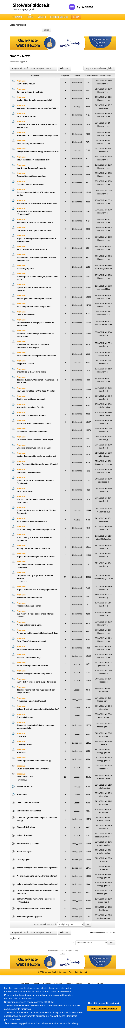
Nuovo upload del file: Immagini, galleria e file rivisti (37, 278)
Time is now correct (25, 315)
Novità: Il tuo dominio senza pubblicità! (34, 100)
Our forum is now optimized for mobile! (34, 230)
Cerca (46, 30)
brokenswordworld (102, 837)
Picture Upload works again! (29, 625)
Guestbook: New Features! (29, 472)
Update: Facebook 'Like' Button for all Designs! (34, 288)
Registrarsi (17, 17)
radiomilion (102, 456)
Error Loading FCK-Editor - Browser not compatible (35, 538)
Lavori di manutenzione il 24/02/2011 (33, 769)
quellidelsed (102, 482)
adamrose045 (102, 289)
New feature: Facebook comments (32, 432)
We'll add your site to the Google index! (34, 307)
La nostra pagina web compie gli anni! (34, 448)
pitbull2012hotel (102, 539)
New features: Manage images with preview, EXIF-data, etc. (36, 258)
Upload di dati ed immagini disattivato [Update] (38, 709)
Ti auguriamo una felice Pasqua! (31, 701)
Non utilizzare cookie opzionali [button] (103, 1003)
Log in (76, 17)
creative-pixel (102, 778)
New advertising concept (28, 843)
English (36, 984)
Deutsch (25, 984)
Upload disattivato (25, 835)
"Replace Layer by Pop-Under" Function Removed (35, 576)
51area (102, 861)
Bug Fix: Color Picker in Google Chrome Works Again (35, 500)
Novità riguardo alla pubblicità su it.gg (34, 761)
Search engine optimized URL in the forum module (36, 193)
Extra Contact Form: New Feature (32, 249)
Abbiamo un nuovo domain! (29, 598)
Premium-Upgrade (59, 17)
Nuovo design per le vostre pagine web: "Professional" (35, 212)
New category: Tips (25, 268)
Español (47, 984)
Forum (30, 17)
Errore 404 (21, 736)
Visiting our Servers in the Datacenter (34, 548)
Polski (79, 984)
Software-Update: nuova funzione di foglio (36, 899)
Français (58, 984)
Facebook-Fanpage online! (29, 606)
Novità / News (20, 56)
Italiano (69, 984)
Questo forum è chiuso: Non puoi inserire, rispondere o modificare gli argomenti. (34, 68)
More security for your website (30, 143)
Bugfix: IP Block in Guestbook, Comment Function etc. (35, 481)
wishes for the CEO (25, 786)
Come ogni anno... (25, 744)
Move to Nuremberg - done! (29, 649)
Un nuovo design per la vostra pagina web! (36, 529)
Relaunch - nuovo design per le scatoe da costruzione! (35, 335)
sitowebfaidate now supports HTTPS (33, 160)
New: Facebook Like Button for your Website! (37, 464)
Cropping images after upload (30, 184)
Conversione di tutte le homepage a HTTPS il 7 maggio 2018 (38, 125)
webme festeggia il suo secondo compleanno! (37, 868)
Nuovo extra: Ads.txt (26, 84)
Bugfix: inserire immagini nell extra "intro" (36, 556)
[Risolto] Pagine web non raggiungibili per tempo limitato (36, 691)
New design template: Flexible (30, 407)
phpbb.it (62, 954)
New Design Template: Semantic (31, 168)
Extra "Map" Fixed (25, 491)
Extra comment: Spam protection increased (36, 355)
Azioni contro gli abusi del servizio (32, 666)
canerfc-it (102, 335)
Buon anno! (22, 794)
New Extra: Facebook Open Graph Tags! (35, 440)
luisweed (102, 440)
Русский (89, 984)
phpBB (57, 951)
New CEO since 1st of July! (29, 657)
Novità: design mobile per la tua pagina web (36, 456)
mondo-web (102, 902)
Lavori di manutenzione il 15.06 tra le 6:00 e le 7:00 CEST (37, 892)
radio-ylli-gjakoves (102, 269)
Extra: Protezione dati (26, 116)
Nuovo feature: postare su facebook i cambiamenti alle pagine (33, 346)
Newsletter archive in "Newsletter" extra (35, 222)
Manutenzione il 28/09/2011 (29, 811)
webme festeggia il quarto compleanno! (34, 674)
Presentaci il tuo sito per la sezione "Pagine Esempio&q (36, 511)
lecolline (102, 910)
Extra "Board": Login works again (32, 641)
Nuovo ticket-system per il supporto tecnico (36, 682)
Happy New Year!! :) (25, 364)
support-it (23, 62)
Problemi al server (25, 717)
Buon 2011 (21, 752)
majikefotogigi (102, 407)
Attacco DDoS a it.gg (26, 827)
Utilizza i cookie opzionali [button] (104, 1009)
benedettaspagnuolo (102, 579)
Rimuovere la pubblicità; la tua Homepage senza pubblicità (35, 726)
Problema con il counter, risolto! (31, 415)
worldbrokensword (102, 324)
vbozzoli (77, 664)
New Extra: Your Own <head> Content (34, 423)
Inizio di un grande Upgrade (29, 917)
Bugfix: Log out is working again (31, 399)
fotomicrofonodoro (102, 464)
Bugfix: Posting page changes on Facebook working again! (36, 239)
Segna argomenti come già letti (99, 68)
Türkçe (100, 984)
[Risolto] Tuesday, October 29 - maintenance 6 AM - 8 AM (37, 381)
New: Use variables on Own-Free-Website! (36, 391)
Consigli (42, 17)
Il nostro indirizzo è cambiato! (30, 92)
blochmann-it (77, 82)
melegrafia (102, 717)
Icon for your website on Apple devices (34, 298)
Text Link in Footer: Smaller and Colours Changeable (35, 566)
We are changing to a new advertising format (37, 876)
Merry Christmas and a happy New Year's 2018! (38, 152)
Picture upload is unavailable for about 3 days (37, 633)
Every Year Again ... (25, 851)
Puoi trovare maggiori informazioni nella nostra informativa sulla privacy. (42, 1023)
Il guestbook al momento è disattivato (34, 908)
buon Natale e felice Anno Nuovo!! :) (33, 521)
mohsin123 (102, 356)
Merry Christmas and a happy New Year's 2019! (38, 108)
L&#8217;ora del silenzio (28, 803)
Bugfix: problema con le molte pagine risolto (37, 589)
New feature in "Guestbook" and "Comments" (37, 203)
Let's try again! (23, 860)
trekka (102, 744)
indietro (64, 68)
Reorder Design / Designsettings (31, 176)
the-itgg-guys (77, 656)
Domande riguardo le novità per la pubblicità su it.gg (37, 818)
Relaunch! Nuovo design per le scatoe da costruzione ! (35, 324)
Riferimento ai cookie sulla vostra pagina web (37, 135)
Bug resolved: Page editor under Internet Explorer (35, 615)
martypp (77, 107)
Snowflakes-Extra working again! (31, 372)
